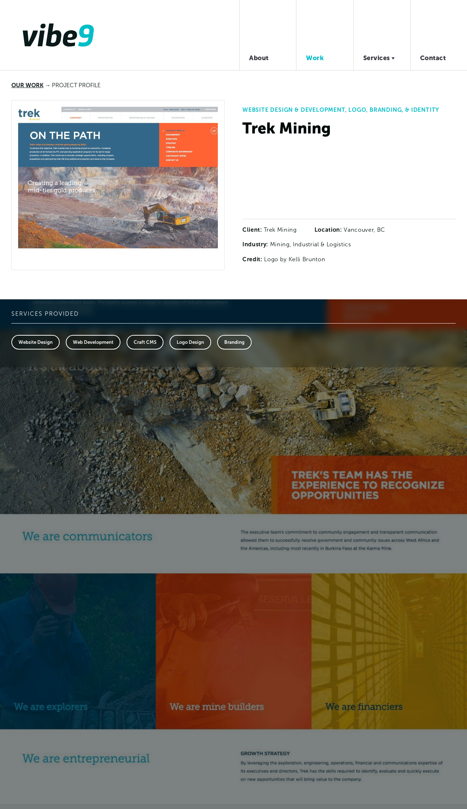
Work (315, 58)
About (259, 58)
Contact (433, 58)
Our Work (27, 85)
